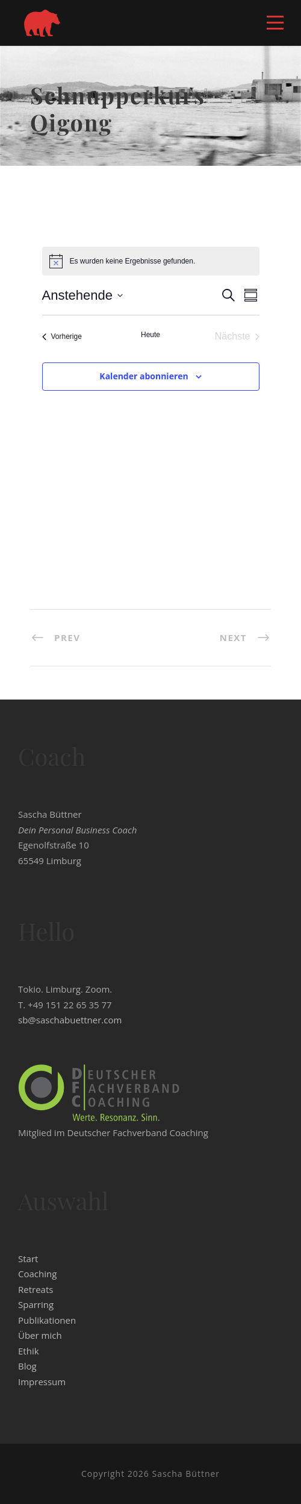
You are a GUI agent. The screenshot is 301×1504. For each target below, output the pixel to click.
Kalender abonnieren (143, 376)
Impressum (42, 1382)
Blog (27, 1366)
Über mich (40, 1335)
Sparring (36, 1304)
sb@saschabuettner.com (70, 1020)
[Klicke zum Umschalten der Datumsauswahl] (82, 295)
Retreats (35, 1289)
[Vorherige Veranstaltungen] (62, 336)
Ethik (28, 1351)
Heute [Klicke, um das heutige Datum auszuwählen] (150, 334)
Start (28, 1259)
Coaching (37, 1274)
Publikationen (47, 1320)
